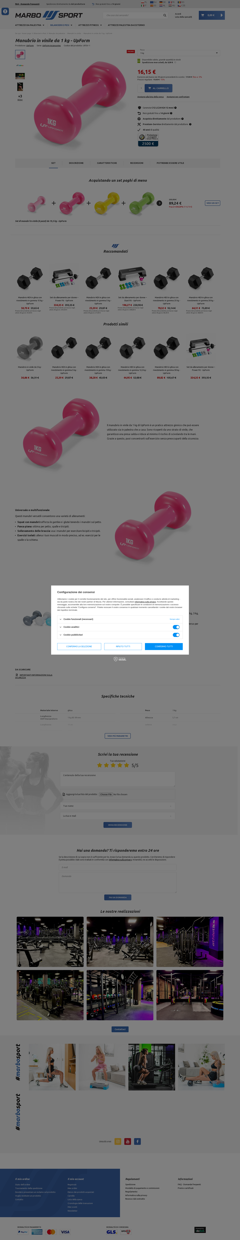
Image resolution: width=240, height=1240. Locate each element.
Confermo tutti (164, 646)
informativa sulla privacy (145, 602)
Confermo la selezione (79, 646)
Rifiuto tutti (123, 646)
